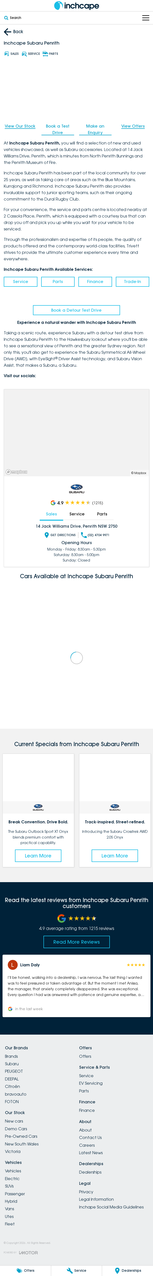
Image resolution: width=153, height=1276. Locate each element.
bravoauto (15, 1094)
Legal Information (96, 1199)
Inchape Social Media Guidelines (111, 1207)
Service (20, 281)
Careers (87, 1145)
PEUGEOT (14, 1071)
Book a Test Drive (57, 129)
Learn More (38, 856)
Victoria (12, 1151)
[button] (76, 986)
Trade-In (132, 281)
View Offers (133, 126)
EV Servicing (91, 1083)
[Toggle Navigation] (145, 17)
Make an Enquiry (95, 129)
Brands (11, 1056)
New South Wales (21, 1143)
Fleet (10, 1223)
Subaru (12, 1063)
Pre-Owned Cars (21, 1136)
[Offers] (25, 1271)
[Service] (76, 1271)
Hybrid (11, 1201)
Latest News (91, 1152)
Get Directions (60, 535)
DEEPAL (12, 1078)
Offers (85, 1056)
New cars (14, 1121)
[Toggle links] (21, 1253)
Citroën (12, 1086)
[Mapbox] (17, 472)
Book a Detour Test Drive (76, 310)
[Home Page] (76, 5)
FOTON (12, 1101)
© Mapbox (138, 473)
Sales (51, 513)
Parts (58, 281)
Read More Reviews (76, 942)
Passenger (15, 1193)
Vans (9, 1208)
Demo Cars (16, 1128)
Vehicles (13, 1170)
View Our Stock (20, 126)
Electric (12, 1178)
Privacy (86, 1191)
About (85, 1130)
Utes (9, 1216)
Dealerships (90, 1172)
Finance (95, 281)
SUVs (9, 1186)
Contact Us (90, 1137)
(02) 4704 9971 (95, 535)
